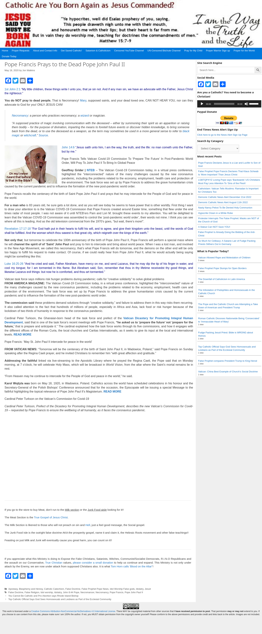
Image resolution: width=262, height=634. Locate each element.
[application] (229, 103)
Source (43, 135)
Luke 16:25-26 (14, 263)
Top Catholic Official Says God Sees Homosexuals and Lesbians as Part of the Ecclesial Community (59, 599)
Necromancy (102, 592)
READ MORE (22, 334)
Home (5, 50)
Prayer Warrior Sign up (218, 50)
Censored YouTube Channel (129, 50)
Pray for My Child (193, 50)
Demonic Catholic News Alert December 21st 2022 (224, 197)
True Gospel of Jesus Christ (51, 517)
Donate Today (9, 56)
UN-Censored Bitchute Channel (163, 50)
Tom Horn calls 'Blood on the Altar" (132, 566)
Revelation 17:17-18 (18, 228)
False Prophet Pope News (95, 589)
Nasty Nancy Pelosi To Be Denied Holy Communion (225, 207)
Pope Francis (116, 592)
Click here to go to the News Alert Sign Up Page (222, 134)
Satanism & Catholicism (98, 50)
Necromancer (87, 592)
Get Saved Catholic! (71, 50)
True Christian (53, 562)
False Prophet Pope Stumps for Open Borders (222, 268)
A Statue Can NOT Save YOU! (214, 226)
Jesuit (148, 589)
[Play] (202, 104)
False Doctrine (72, 589)
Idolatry (139, 589)
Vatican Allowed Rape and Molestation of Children (224, 257)
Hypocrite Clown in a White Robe (215, 213)
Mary (83, 100)
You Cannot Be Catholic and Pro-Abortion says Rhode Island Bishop (43, 595)
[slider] (224, 104)
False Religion (32, 592)
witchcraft (30, 135)
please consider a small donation (93, 562)
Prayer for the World (244, 50)
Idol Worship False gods (122, 589)
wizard (84, 115)
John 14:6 (68, 147)
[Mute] (246, 104)
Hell (87, 525)
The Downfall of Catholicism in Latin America (221, 279)
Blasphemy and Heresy (31, 589)
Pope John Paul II (134, 592)
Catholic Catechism (54, 589)
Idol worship (47, 592)
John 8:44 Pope (71, 592)
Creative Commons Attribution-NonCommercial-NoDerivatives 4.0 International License (73, 611)
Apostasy (13, 589)
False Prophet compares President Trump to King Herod (227, 360)
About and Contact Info (45, 50)
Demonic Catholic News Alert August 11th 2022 (223, 202)
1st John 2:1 (12, 89)
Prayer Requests (20, 50)
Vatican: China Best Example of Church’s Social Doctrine (228, 371)
